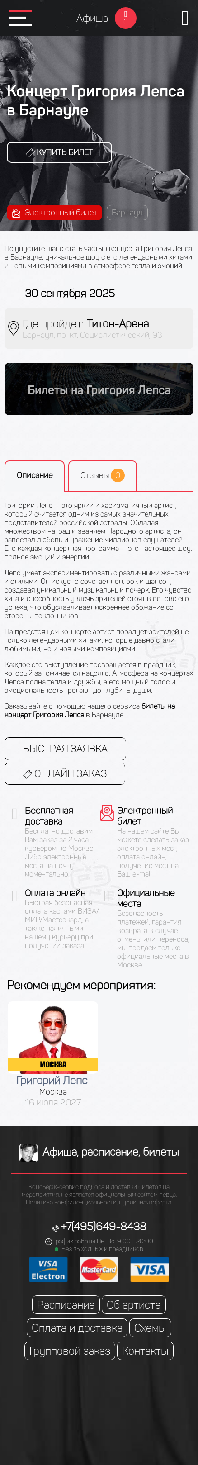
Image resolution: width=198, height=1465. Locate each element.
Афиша (92, 18)
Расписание (66, 1304)
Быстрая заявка (65, 749)
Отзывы (102, 475)
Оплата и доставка (77, 1327)
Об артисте (134, 1304)
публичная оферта (145, 1202)
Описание (34, 475)
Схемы (150, 1327)
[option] (53, 1054)
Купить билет (59, 152)
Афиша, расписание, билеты (99, 1151)
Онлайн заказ (65, 774)
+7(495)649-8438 (103, 1226)
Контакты (145, 1350)
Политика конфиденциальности (71, 1202)
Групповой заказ (69, 1350)
